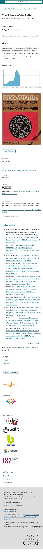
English (5, 360)
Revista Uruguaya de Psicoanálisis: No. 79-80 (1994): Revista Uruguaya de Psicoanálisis (23, 281)
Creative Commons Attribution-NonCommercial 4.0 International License (21, 517)
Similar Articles (8, 225)
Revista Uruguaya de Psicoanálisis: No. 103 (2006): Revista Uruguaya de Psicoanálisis (23, 302)
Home (4, 7)
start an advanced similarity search (24, 347)
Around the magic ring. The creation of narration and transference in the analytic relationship (22, 265)
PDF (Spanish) (9, 151)
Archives (11, 7)
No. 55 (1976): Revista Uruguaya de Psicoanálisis (17, 9)
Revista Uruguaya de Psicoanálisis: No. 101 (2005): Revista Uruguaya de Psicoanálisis (23, 336)
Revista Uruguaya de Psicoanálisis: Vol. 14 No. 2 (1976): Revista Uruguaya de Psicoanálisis (21, 291)
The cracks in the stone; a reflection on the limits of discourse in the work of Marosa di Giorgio (22, 330)
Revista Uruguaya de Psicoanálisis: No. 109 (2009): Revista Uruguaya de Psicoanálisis (22, 250)
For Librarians (7, 482)
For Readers (7, 476)
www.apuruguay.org (11, 511)
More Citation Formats (11, 216)
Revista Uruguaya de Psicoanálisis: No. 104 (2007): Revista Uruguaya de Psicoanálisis (22, 271)
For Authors (7, 479)
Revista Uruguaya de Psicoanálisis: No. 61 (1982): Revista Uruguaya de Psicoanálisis (23, 239)
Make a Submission (11, 373)
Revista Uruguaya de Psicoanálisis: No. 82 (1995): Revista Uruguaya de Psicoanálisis (23, 312)
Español (6, 363)
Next (37, 343)
